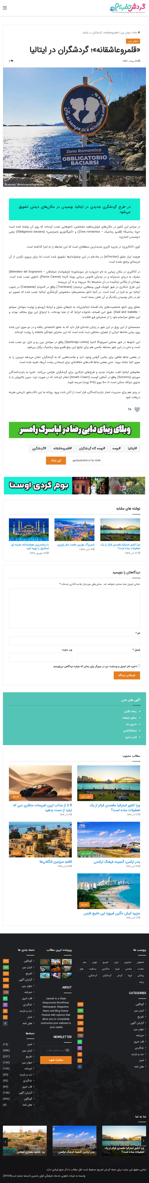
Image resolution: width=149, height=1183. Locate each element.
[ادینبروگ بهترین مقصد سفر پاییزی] (74, 529)
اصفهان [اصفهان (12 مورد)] (140, 962)
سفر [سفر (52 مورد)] (85, 962)
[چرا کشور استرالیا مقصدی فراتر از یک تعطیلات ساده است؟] (120, 529)
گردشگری (38, 448)
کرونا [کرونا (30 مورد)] (130, 975)
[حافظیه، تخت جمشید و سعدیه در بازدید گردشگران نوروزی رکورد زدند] (67, 968)
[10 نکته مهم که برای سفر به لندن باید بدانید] (56, 961)
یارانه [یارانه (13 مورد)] (141, 982)
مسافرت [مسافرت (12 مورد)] (92, 969)
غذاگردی (139, 1048)
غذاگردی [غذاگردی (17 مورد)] (106, 969)
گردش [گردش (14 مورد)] (119, 975)
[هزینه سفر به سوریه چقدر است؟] (56, 968)
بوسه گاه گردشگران (91, 448)
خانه (136, 33)
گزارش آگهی (137, 1023)
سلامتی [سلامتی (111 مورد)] (128, 969)
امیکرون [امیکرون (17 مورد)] (127, 962)
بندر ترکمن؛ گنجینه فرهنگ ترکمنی (117, 862)
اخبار (141, 1060)
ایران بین (139, 1011)
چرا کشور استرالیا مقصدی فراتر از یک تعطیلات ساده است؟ (120, 547)
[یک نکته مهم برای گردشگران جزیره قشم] (45, 968)
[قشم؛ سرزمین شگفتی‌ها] (40, 839)
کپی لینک (56, 460)
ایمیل (136, 650)
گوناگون (140, 1004)
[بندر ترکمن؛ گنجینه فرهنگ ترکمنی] (108, 839)
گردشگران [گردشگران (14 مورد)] (106, 975)
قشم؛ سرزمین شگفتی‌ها (55, 861)
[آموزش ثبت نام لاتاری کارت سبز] (56, 975)
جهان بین (126, 33)
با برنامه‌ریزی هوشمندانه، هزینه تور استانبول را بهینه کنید (30, 547)
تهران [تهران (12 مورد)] (94, 962)
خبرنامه (140, 1035)
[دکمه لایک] (137, 410)
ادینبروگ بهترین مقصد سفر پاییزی (75, 545)
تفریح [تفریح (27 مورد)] (105, 962)
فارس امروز (131, 737)
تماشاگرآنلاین (130, 731)
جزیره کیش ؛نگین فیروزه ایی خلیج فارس (112, 913)
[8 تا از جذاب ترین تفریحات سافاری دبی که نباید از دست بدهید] (40, 783)
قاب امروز (139, 1042)
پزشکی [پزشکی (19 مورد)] (141, 975)
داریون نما (131, 724)
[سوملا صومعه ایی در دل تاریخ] (67, 975)
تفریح (141, 1017)
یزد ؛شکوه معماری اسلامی (31, 1152)
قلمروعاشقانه (61, 448)
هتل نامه (139, 1067)
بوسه (115, 448)
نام (137, 633)
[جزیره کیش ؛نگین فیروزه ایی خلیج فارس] (108, 891)
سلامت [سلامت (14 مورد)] (140, 969)
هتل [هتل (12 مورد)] (81, 969)
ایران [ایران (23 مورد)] (116, 962)
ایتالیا (131, 448)
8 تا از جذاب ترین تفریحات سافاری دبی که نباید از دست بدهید (42, 808)
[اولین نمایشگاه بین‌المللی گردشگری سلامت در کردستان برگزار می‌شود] (45, 975)
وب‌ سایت (67, 650)
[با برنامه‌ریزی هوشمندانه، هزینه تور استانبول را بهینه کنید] (29, 529)
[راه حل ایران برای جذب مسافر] (67, 961)
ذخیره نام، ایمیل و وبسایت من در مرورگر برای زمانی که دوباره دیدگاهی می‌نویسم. (95, 666)
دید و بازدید (137, 1054)
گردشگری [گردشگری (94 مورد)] (92, 975)
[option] (124, 1141)
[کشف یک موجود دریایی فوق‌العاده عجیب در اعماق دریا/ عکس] (45, 961)
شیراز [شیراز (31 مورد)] (117, 969)
